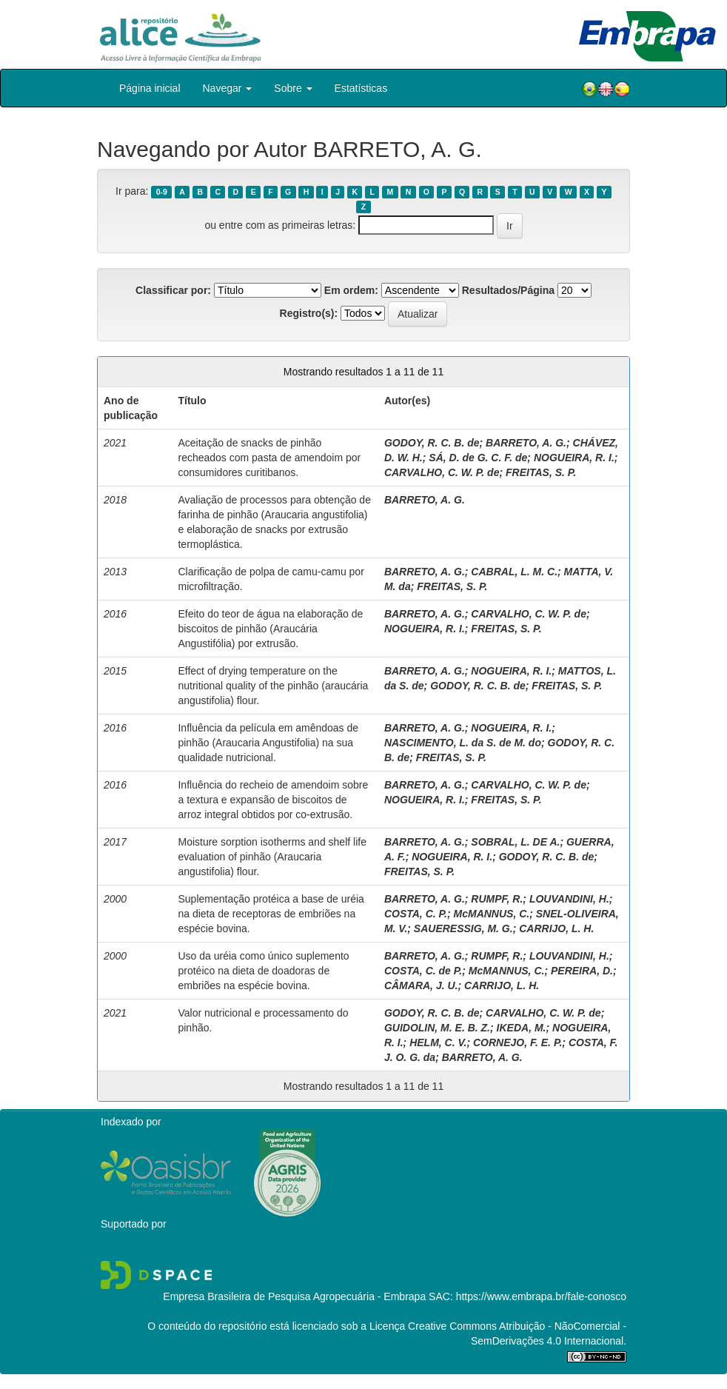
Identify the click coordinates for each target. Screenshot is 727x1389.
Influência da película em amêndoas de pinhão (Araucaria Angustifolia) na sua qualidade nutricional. (268, 742)
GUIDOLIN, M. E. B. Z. (437, 1028)
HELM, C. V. (437, 1042)
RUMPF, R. (497, 899)
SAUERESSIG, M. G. (463, 928)
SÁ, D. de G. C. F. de (478, 457)
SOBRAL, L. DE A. (515, 842)
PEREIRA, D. (582, 971)
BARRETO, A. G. (526, 443)
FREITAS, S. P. (541, 472)
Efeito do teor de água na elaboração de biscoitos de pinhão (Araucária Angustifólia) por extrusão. (270, 628)
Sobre (293, 88)
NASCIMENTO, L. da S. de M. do (462, 743)
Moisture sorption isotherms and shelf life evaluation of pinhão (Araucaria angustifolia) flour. (272, 856)
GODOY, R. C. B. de (432, 443)
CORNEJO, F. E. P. (517, 1042)
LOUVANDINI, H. (569, 899)
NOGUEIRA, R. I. (574, 457)
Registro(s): (309, 313)
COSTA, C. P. (415, 914)
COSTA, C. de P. (423, 971)
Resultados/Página (508, 290)
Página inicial (150, 88)
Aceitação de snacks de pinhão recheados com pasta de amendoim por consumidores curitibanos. (269, 457)
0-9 (161, 191)
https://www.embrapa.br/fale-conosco (541, 1296)
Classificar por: (173, 290)
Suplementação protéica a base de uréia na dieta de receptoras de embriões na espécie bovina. (271, 913)
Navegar (227, 88)
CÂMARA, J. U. (421, 985)
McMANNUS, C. (492, 914)
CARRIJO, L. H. (556, 928)
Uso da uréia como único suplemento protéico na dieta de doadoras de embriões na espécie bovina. (263, 970)
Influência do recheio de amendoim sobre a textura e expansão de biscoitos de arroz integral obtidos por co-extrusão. (273, 799)
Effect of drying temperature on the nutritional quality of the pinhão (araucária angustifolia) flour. (273, 685)
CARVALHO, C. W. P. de (442, 472)
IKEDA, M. (521, 1028)
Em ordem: (351, 290)
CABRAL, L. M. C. (514, 572)
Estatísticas (361, 88)
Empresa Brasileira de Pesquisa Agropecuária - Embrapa (294, 1296)
